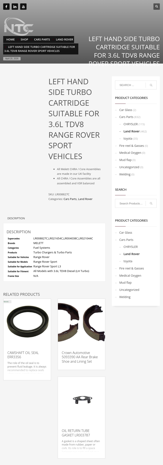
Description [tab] (16, 218)
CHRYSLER (131, 124)
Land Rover (85, 199)
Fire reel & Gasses (131, 146)
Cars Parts (69, 199)
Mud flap (125, 160)
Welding (125, 174)
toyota (128, 138)
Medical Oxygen (130, 153)
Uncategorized (129, 167)
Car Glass (125, 110)
